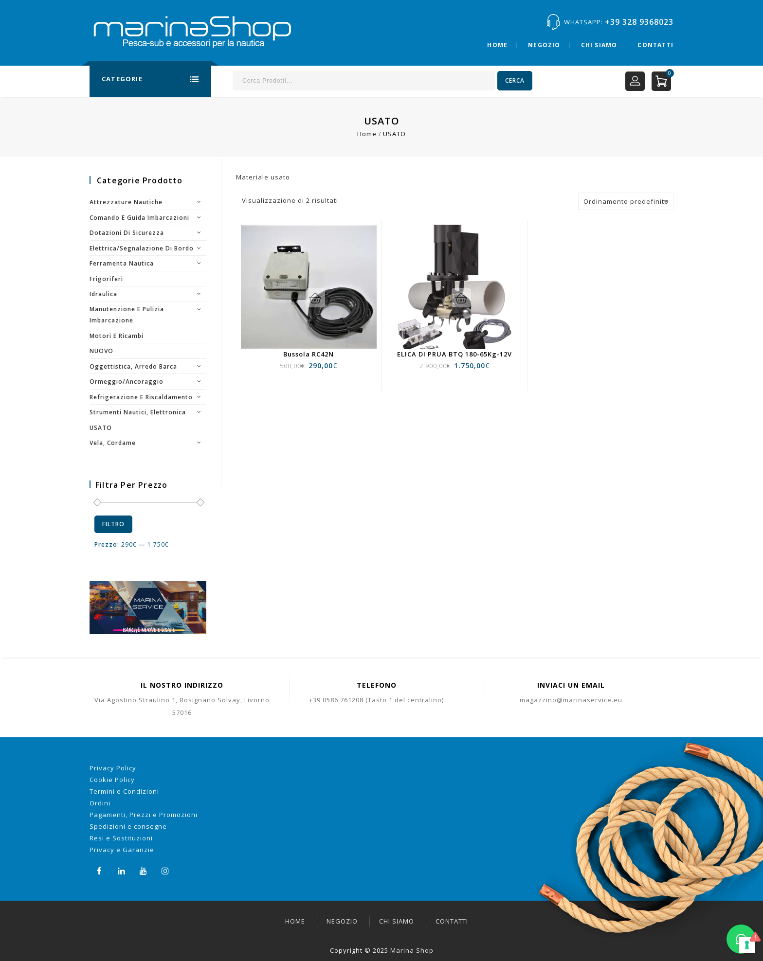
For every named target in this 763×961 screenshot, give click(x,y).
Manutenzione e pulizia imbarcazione (127, 315)
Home (497, 45)
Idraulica (103, 294)
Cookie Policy (112, 779)
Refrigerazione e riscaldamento (141, 397)
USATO (101, 428)
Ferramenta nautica (122, 263)
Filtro (113, 524)
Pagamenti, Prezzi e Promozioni (144, 814)
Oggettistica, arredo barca (133, 366)
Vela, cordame (113, 443)
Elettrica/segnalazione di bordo (142, 248)
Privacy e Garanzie (122, 849)
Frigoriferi (106, 279)
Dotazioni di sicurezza (127, 233)
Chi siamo (599, 45)
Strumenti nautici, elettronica (138, 412)
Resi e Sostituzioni (121, 838)
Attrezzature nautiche (126, 202)
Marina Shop (412, 950)
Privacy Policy (113, 768)
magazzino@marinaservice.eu (571, 699)
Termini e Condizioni (124, 791)
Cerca (515, 80)
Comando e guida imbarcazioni (139, 218)
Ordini (100, 803)
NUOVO (101, 351)
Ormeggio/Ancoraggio (127, 381)
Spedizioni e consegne (128, 826)
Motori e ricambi (117, 336)
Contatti (655, 45)
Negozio (544, 45)
